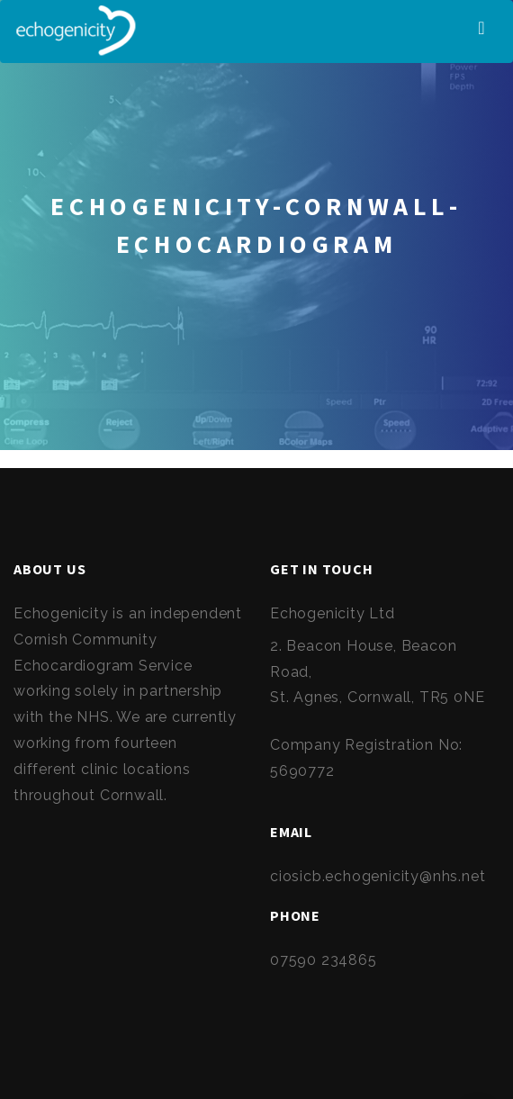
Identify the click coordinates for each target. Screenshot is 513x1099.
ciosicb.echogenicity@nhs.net (377, 876)
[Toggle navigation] (481, 28)
